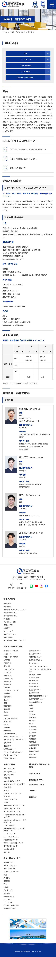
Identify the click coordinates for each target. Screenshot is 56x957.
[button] (51, 4)
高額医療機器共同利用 (11, 840)
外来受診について (10, 772)
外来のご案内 (9, 764)
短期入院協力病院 (10, 909)
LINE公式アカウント (10, 799)
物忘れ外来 (7, 787)
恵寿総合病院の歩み (10, 616)
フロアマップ (8, 631)
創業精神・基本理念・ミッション (15, 610)
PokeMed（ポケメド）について (14, 806)
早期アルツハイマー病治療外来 (14, 784)
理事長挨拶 (7, 603)
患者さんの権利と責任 (11, 905)
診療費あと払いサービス (12, 809)
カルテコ (7, 802)
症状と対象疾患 (25, 65)
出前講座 (7, 628)
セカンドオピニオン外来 (12, 781)
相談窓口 (7, 881)
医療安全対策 (8, 890)
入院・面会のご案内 (12, 858)
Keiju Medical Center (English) (14, 640)
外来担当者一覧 (9, 769)
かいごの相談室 (9, 825)
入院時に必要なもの (10, 866)
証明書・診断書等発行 (11, 872)
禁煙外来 (7, 852)
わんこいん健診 (9, 849)
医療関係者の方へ (36, 780)
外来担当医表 (25, 71)
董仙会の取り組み (10, 634)
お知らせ (33, 797)
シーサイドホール (10, 834)
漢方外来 (7, 790)
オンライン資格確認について (13, 843)
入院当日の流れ (9, 862)
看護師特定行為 (9, 896)
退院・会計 (7, 899)
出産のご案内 (34, 773)
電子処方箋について (10, 846)
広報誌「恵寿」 (9, 625)
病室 (5, 875)
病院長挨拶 (7, 607)
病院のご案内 (9, 599)
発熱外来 (7, 778)
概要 (25, 53)
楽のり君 (7, 796)
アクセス (11, 588)
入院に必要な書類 (10, 869)
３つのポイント (25, 59)
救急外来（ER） (9, 775)
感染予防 (7, 893)
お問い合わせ (21, 588)
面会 (5, 884)
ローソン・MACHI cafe (11, 837)
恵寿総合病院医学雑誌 (36, 784)
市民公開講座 (8, 637)
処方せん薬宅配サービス (12, 812)
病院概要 (7, 619)
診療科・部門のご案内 (13, 646)
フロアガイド (8, 902)
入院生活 (7, 878)
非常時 (6, 887)
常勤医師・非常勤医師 (25, 77)
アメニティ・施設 (10, 622)
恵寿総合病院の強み (10, 613)
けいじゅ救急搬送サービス (12, 793)
